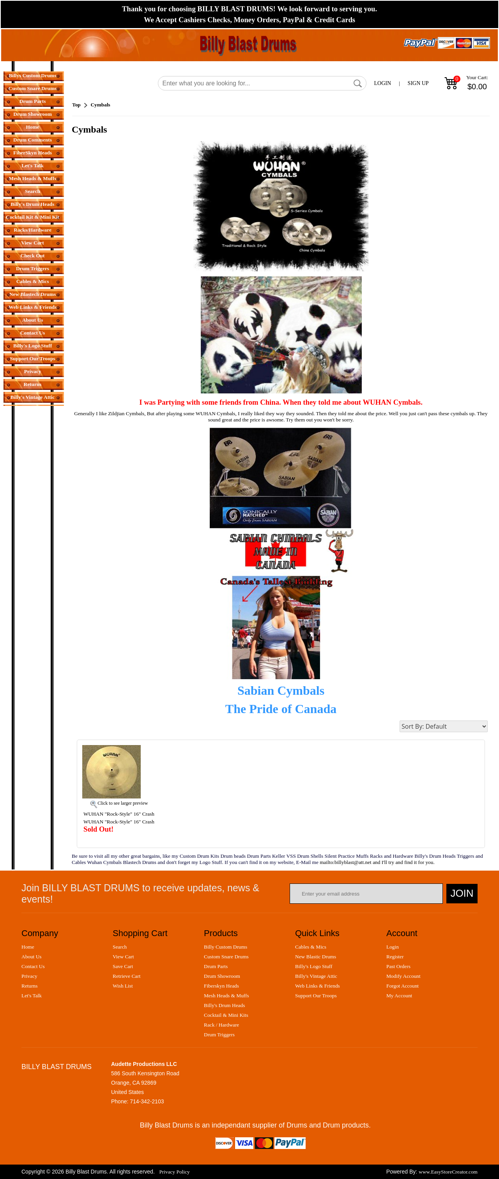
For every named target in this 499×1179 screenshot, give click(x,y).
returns (29, 986)
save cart (123, 966)
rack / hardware (221, 1025)
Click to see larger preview (122, 803)
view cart (123, 956)
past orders (398, 966)
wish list (123, 986)
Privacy (32, 371)
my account (399, 995)
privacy (29, 976)
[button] (358, 83)
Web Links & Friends (33, 307)
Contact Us (32, 333)
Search (32, 191)
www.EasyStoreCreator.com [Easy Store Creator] (448, 1172)
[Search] (262, 83)
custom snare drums (226, 956)
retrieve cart (126, 976)
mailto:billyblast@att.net (346, 862)
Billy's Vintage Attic (33, 397)
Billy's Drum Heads (33, 204)
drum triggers (219, 1034)
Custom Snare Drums (33, 88)
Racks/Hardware (32, 230)
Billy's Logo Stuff (32, 346)
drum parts (216, 966)
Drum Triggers (32, 268)
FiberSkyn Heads (32, 153)
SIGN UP (418, 83)
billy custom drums (225, 947)
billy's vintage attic (316, 976)
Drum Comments (32, 140)
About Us (32, 320)
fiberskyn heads (221, 986)
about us (31, 956)
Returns (33, 384)
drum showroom (222, 976)
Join (461, 893)
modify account (403, 976)
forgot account (402, 986)
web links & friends (317, 986)
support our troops (316, 995)
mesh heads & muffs (226, 995)
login (392, 947)
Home (32, 127)
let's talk (31, 995)
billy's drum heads (224, 1005)
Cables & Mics (32, 281)
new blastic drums (315, 956)
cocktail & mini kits (226, 1015)
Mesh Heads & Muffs (33, 178)
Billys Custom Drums (32, 75)
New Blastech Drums (32, 294)
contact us (33, 966)
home (27, 947)
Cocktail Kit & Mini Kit (32, 217)
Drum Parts (32, 101)
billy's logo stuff (313, 966)
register (394, 956)
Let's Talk (32, 165)
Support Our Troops (32, 358)
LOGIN (382, 83)
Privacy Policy (174, 1172)
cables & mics (310, 947)
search (120, 947)
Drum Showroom (32, 114)
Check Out (33, 255)
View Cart (32, 243)
